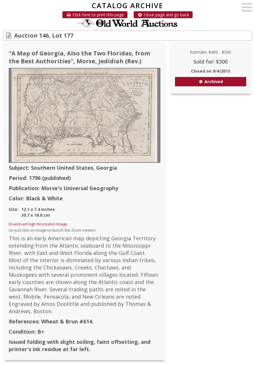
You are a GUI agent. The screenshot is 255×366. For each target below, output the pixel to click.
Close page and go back (163, 14)
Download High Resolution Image (38, 224)
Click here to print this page (95, 14)
